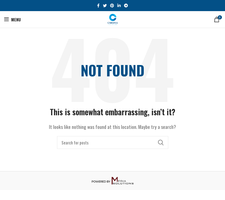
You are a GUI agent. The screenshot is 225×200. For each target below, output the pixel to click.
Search (161, 142)
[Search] (112, 142)
